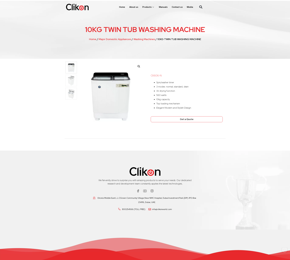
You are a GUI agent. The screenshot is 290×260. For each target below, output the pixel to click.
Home (122, 7)
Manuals (163, 7)
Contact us (177, 7)
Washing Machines (144, 39)
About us (133, 7)
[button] (201, 7)
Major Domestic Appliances (115, 39)
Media (190, 7)
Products (148, 7)
